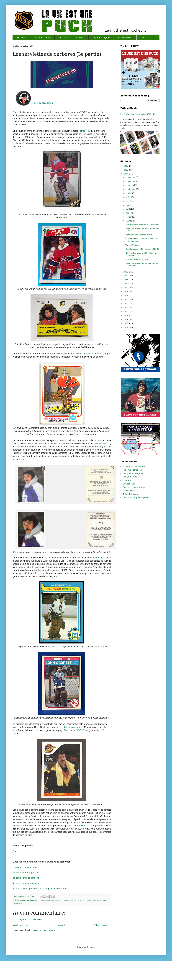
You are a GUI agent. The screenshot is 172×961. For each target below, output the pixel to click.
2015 (126, 303)
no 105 (106, 443)
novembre (131, 181)
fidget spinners (80, 825)
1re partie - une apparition (25, 867)
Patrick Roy (84, 131)
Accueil (61, 925)
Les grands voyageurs (133, 473)
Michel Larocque (78, 900)
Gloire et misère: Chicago (136, 259)
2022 (126, 276)
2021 (126, 279)
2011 (126, 319)
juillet (128, 197)
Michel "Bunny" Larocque (89, 353)
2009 (126, 327)
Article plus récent (21, 925)
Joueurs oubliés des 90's (134, 466)
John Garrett (99, 557)
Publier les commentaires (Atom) (40, 930)
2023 (126, 272)
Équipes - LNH (129, 484)
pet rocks (100, 825)
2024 (126, 174)
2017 (126, 295)
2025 (126, 170)
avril (128, 209)
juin (128, 201)
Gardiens (55, 900)
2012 (126, 315)
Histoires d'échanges (132, 470)
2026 (126, 166)
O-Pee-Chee (91, 900)
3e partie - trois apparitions (26, 878)
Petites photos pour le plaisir (135, 497)
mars (128, 213)
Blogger (90, 947)
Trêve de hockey (130, 494)
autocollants (34, 900)
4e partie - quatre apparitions (27, 883)
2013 (126, 311)
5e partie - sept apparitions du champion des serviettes (40, 888)
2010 (126, 323)
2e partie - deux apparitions (26, 872)
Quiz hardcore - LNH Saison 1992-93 (142, 249)
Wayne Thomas (132, 245)
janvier (129, 221)
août (128, 193)
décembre (131, 177)
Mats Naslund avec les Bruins (138, 235)
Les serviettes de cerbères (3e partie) (142, 224)
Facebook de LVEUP (74, 730)
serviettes (18, 903)
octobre (129, 185)
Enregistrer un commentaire (28, 919)
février (129, 217)
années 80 (24, 900)
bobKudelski (22, 896)
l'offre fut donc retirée (72, 727)
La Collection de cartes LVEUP (137, 114)
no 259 (98, 446)
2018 (126, 291)
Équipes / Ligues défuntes (134, 487)
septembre (131, 189)
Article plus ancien (102, 925)
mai (128, 205)
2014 (126, 307)
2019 (126, 287)
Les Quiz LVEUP (130, 477)
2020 (126, 283)
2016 (126, 299)
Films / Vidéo (129, 490)
